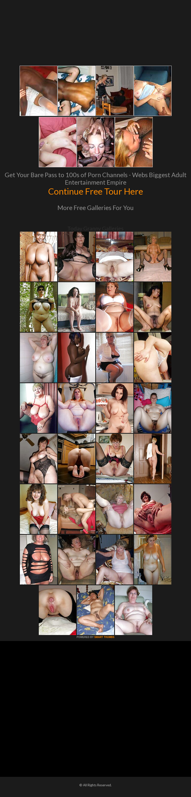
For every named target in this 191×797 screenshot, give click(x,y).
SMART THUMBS (104, 637)
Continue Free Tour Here (95, 191)
